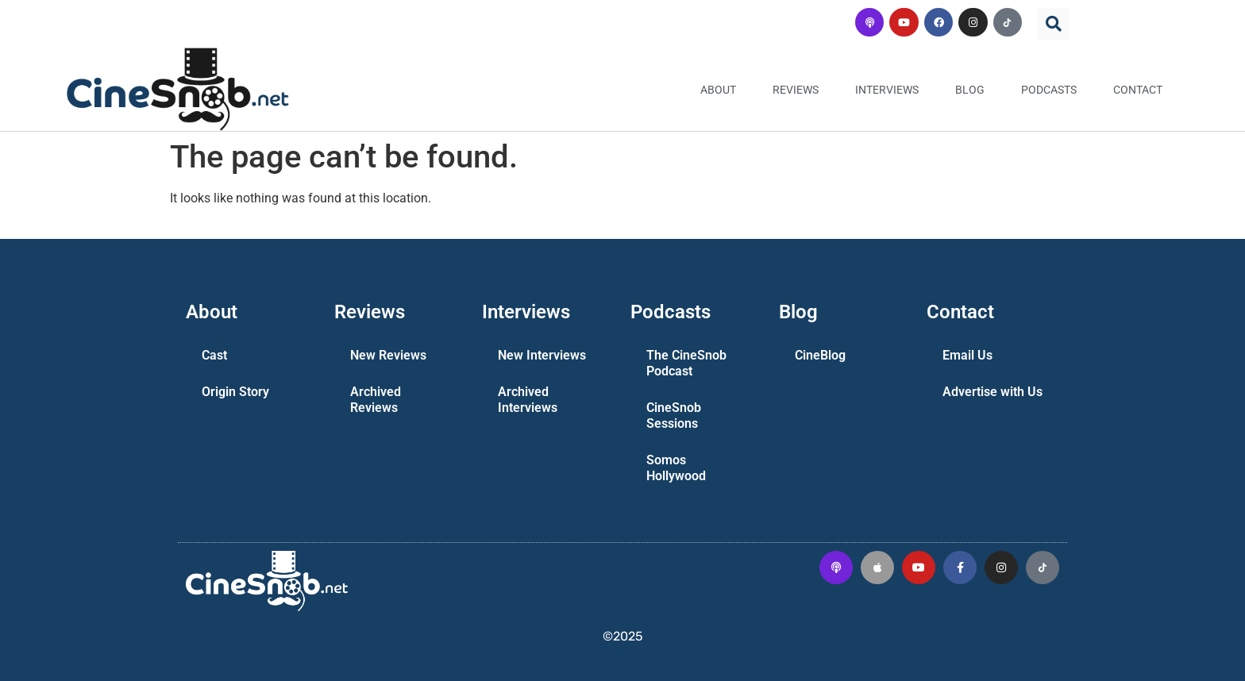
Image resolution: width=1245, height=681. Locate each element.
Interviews (887, 89)
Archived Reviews (375, 399)
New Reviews (388, 355)
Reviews (796, 89)
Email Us (967, 355)
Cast (214, 355)
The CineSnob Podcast (686, 363)
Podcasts (1049, 89)
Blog (970, 89)
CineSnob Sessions (673, 415)
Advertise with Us (992, 391)
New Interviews (542, 355)
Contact (1137, 89)
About (718, 89)
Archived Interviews (527, 399)
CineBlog (820, 355)
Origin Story (235, 391)
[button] (1054, 24)
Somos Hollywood (676, 467)
